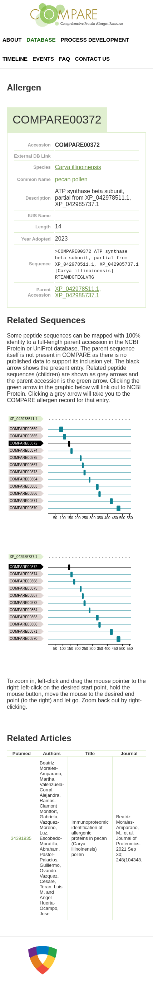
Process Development (94, 40)
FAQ (64, 59)
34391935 (21, 838)
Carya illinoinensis (78, 167)
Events (43, 59)
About (12, 40)
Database (40, 40)
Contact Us (92, 59)
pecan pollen (71, 179)
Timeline (15, 59)
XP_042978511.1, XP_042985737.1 (78, 292)
